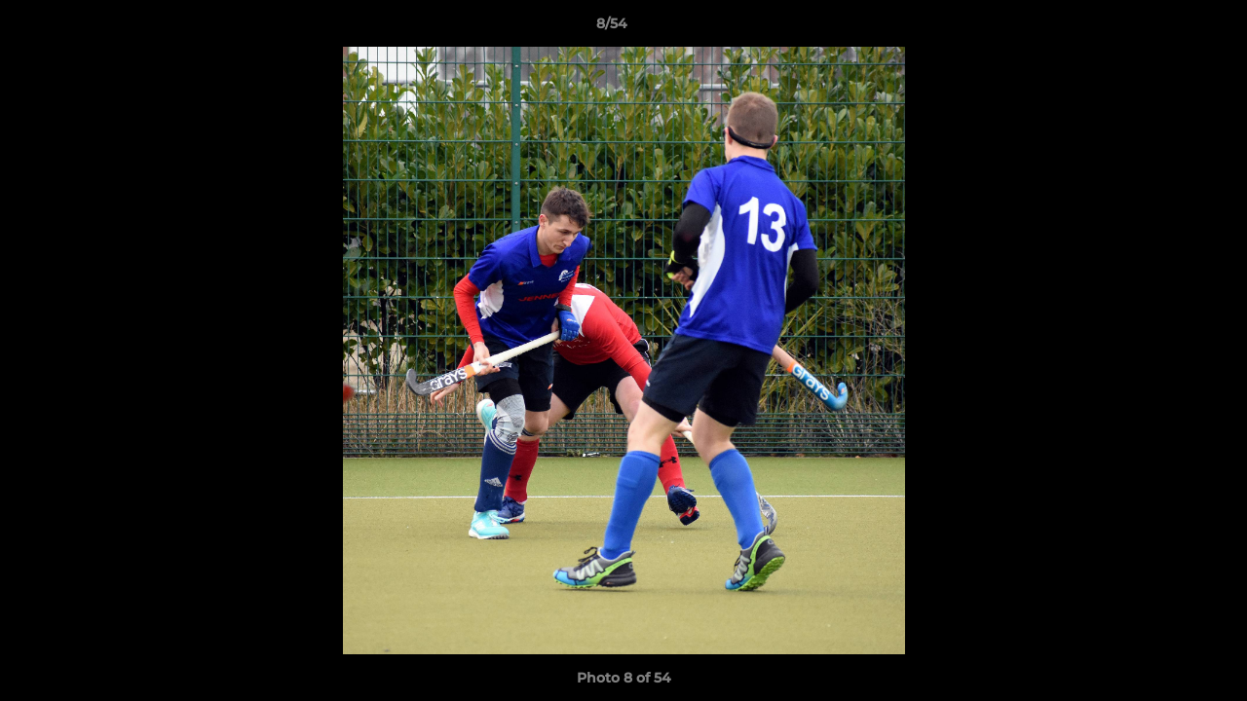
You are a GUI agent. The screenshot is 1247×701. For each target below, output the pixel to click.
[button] (1165, 28)
